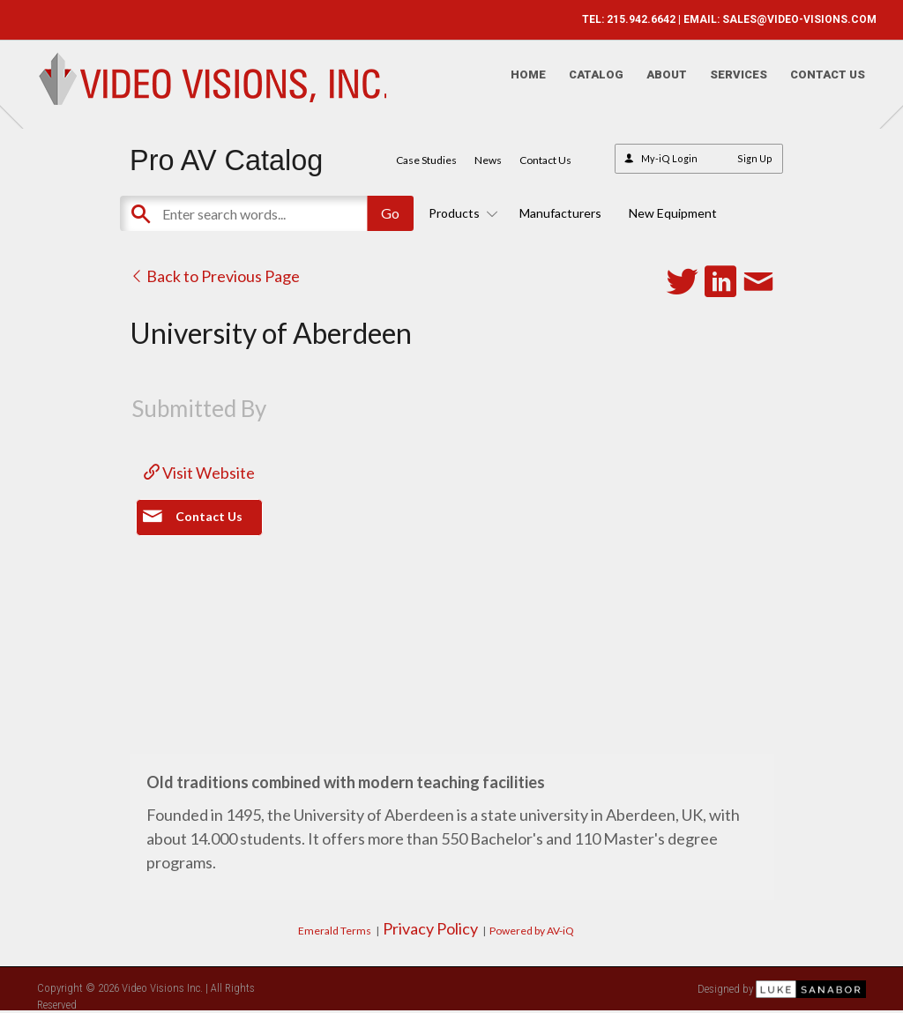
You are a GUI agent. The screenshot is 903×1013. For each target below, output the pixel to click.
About (656, 84)
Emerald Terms (334, 930)
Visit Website (199, 472)
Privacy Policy (430, 928)
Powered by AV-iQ (531, 930)
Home (517, 84)
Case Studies (426, 160)
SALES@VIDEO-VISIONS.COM (789, 19)
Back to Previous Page (215, 276)
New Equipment (673, 212)
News (488, 160)
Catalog (585, 84)
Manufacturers (560, 212)
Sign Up (754, 158)
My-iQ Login (669, 158)
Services (728, 84)
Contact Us (817, 84)
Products (460, 212)
